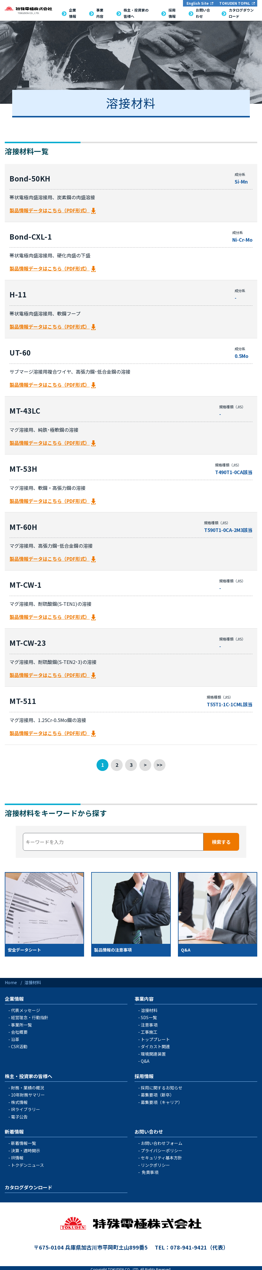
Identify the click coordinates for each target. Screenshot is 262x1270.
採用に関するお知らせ (161, 1085)
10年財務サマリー (28, 1092)
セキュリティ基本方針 (161, 1155)
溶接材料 (149, 1008)
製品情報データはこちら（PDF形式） (50, 210)
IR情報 (17, 1155)
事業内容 (144, 996)
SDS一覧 (149, 1015)
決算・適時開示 (25, 1148)
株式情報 (19, 1099)
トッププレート (155, 1037)
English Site (198, 3)
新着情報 (14, 1129)
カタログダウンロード (28, 1184)
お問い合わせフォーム (161, 1141)
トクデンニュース (27, 1162)
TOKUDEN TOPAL (234, 3)
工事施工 (149, 1029)
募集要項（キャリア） (161, 1099)
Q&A (145, 1059)
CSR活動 (19, 1044)
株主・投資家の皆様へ (28, 1073)
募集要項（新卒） (157, 1092)
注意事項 (149, 1022)
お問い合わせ (149, 1129)
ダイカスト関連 (155, 1044)
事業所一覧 (21, 1022)
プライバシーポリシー (161, 1148)
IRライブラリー (25, 1107)
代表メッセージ (25, 1008)
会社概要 (19, 1029)
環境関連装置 (153, 1051)
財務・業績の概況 (27, 1085)
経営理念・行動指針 (29, 1015)
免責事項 (150, 1170)
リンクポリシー (155, 1162)
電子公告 (19, 1114)
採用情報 (144, 1073)
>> (159, 762)
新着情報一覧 (23, 1141)
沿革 (15, 1037)
